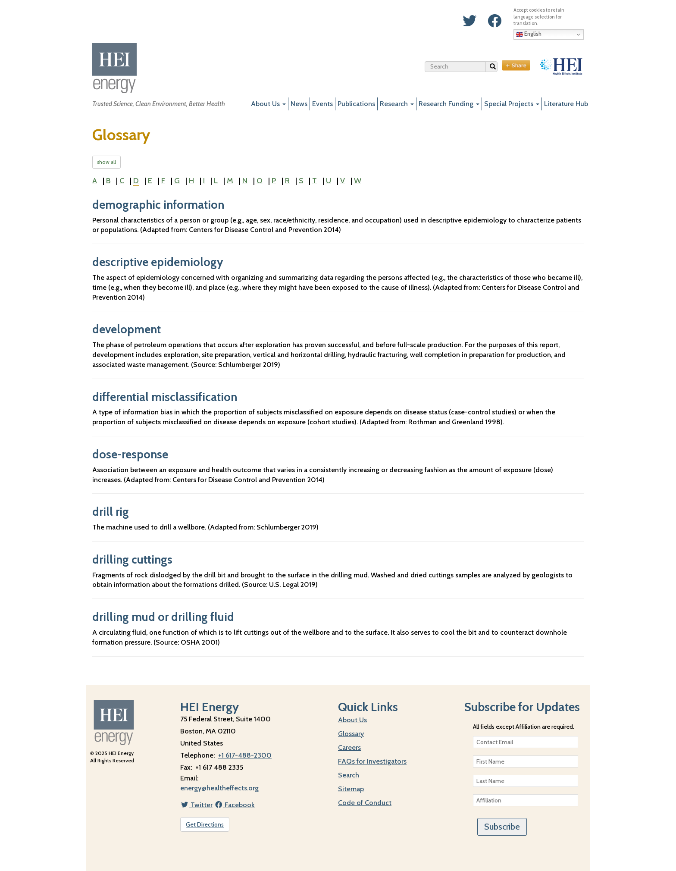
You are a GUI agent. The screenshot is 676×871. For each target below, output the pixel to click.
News (299, 104)
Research (397, 104)
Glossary (351, 734)
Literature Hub (566, 104)
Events (322, 104)
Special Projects (511, 104)
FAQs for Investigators (372, 761)
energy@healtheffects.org (219, 788)
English (528, 34)
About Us (268, 104)
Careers (349, 747)
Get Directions (205, 824)
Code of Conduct (364, 803)
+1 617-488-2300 (245, 755)
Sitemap (351, 789)
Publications (356, 104)
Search (494, 67)
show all (106, 162)
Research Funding (449, 104)
